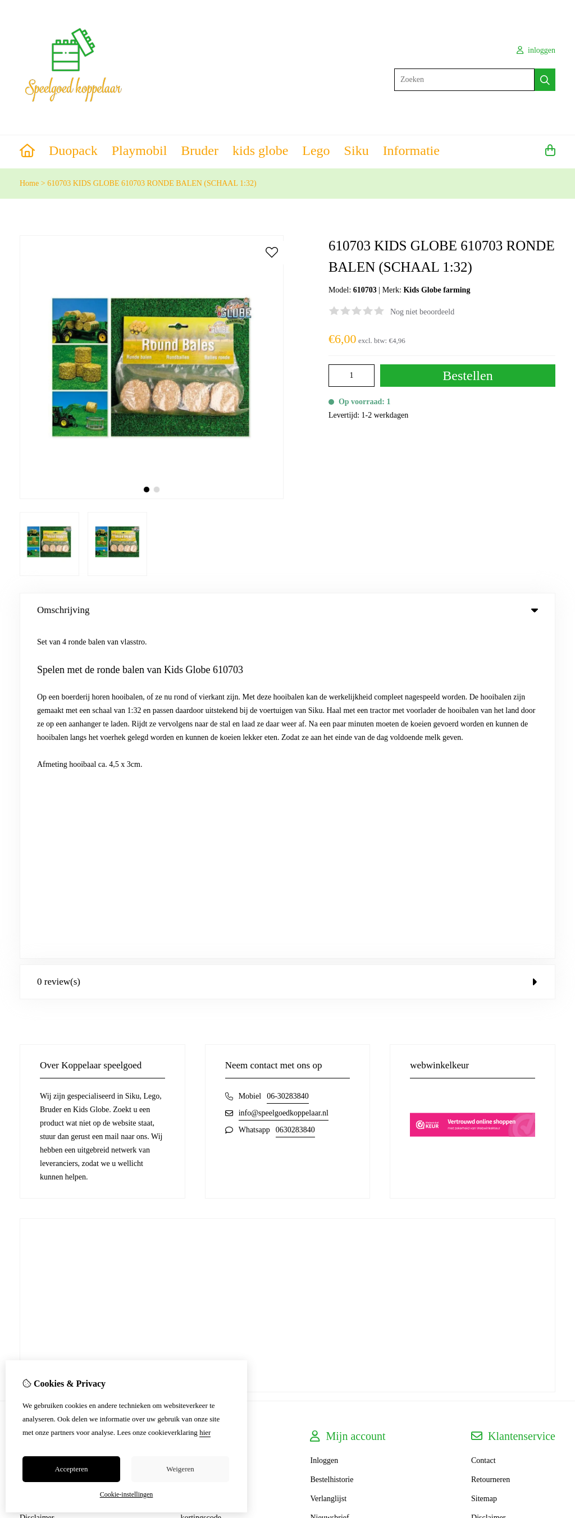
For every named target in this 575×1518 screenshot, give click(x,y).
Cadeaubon (198, 1148)
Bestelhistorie (331, 1148)
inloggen (536, 50)
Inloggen (324, 1129)
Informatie (411, 150)
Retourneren (490, 1148)
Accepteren (71, 1469)
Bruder (199, 150)
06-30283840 (288, 765)
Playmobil (139, 150)
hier (205, 1432)
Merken (193, 1129)
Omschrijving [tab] (287, 610)
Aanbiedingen (203, 1167)
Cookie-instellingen (126, 1494)
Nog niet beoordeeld (422, 312)
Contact (483, 1129)
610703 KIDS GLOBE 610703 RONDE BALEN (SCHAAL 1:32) (151, 183)
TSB (549, 1336)
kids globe (260, 150)
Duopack (73, 150)
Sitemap (484, 1167)
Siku (356, 150)
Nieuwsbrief (329, 1186)
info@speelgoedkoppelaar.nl (283, 782)
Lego (316, 150)
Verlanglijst (328, 1167)
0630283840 (295, 798)
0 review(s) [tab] (287, 650)
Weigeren (180, 1469)
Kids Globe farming (436, 290)
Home (29, 183)
